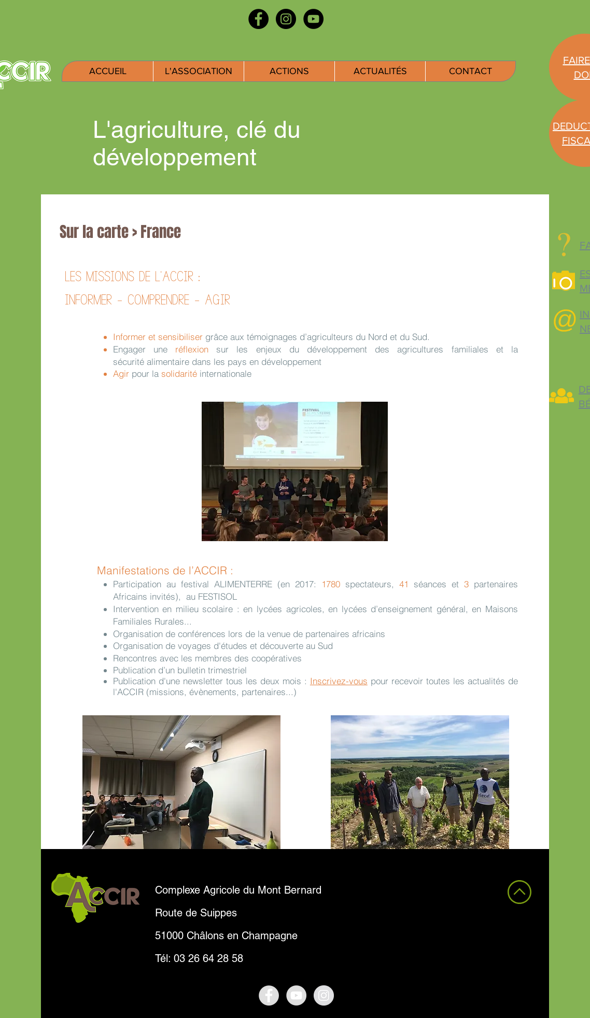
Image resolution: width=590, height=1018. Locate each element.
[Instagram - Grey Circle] (324, 995)
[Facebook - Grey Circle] (269, 995)
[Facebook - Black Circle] (258, 19)
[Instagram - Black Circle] (286, 19)
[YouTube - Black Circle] (313, 19)
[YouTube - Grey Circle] (296, 995)
